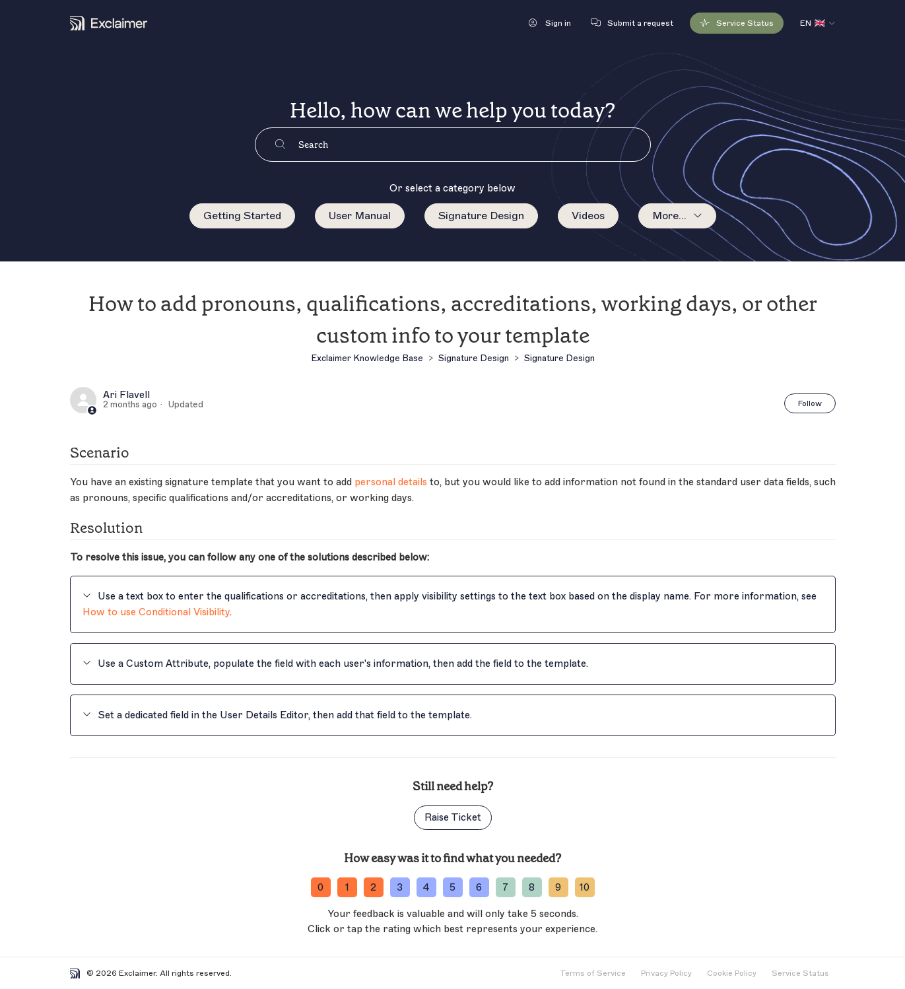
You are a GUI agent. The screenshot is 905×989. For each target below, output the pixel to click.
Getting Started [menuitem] (242, 216)
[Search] (474, 144)
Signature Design (481, 216)
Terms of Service (593, 973)
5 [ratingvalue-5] (452, 888)
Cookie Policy (731, 973)
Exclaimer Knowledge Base (367, 358)
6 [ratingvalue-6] (479, 888)
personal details (390, 482)
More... (669, 216)
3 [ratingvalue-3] (400, 888)
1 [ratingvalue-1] (347, 888)
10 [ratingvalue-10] (584, 888)
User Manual (360, 216)
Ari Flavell (126, 395)
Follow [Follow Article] (810, 403)
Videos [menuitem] (588, 216)
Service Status (800, 973)
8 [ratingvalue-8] (532, 888)
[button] (550, 23)
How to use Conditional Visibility (156, 612)
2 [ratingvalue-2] (373, 888)
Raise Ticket (452, 818)
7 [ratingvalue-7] (505, 888)
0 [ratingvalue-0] (320, 888)
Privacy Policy (666, 973)
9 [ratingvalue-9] (558, 888)
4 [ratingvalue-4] (426, 888)
